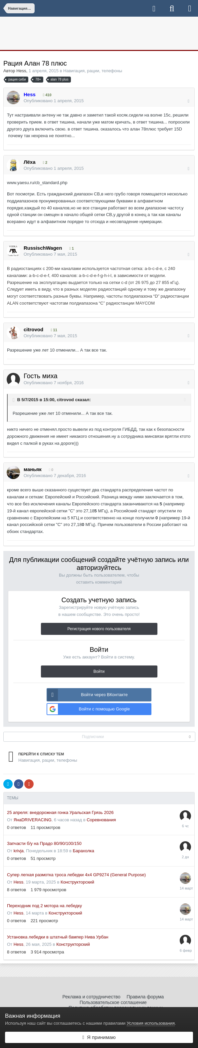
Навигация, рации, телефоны (92, 70)
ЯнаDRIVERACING (33, 819)
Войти (99, 671)
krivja (19, 850)
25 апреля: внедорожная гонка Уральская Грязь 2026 (60, 812)
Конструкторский (77, 882)
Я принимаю (98, 1037)
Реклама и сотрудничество (91, 996)
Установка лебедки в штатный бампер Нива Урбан (57, 936)
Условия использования (151, 1023)
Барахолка (83, 850)
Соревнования (101, 819)
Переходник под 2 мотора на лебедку (44, 905)
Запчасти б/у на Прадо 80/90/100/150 (44, 843)
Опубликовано (54, 100)
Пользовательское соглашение (113, 1002)
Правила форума (145, 996)
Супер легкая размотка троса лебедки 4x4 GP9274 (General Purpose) (76, 874)
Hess (21, 70)
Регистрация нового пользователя (99, 629)
